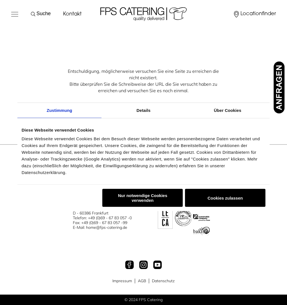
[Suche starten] (34, 14)
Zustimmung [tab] (59, 110)
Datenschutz (163, 281)
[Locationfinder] (254, 14)
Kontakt (72, 14)
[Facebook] (129, 265)
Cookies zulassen (225, 197)
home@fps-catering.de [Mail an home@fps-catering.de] (106, 227)
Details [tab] (143, 110)
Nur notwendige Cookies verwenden (142, 198)
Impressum (122, 281)
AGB (142, 281)
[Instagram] (143, 265)
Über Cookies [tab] (227, 110)
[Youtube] (157, 265)
